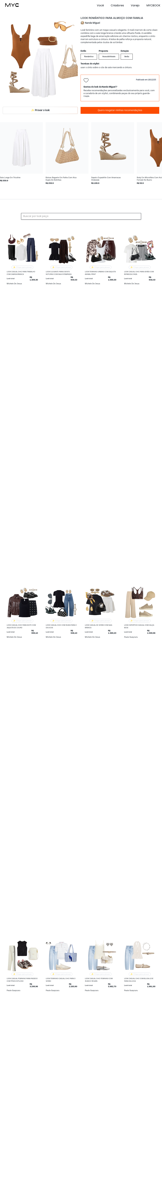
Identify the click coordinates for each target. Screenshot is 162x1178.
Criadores (117, 5)
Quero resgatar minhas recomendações (120, 110)
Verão (126, 56)
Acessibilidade (108, 56)
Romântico (88, 56)
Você (100, 5)
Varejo (135, 5)
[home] (12, 5)
